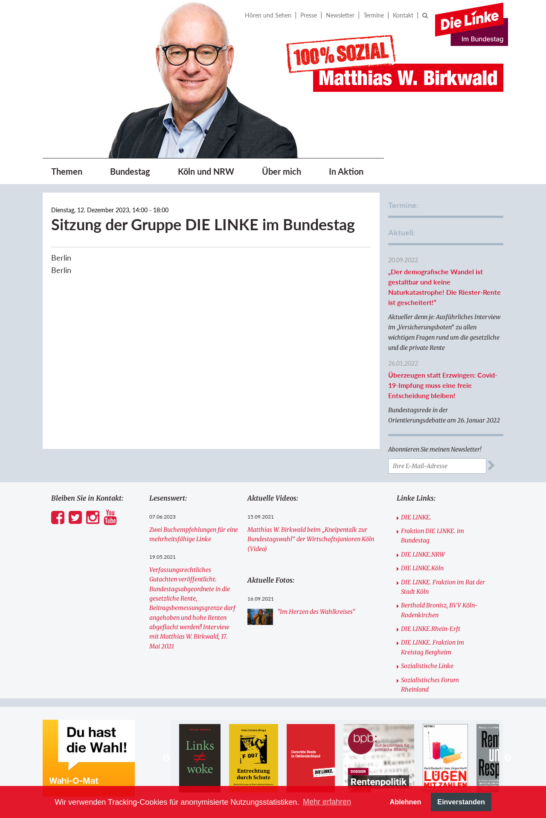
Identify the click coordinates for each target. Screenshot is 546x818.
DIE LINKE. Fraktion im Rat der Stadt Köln (443, 586)
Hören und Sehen (268, 15)
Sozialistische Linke (427, 666)
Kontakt (403, 15)
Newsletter (340, 15)
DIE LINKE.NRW (423, 554)
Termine (373, 15)
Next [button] (507, 758)
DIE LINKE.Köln (422, 568)
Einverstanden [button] (461, 802)
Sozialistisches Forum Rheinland (430, 684)
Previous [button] (166, 758)
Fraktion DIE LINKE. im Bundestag (432, 535)
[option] (201, 758)
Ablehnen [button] (405, 802)
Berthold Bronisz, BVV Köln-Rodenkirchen (439, 610)
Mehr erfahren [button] (327, 801)
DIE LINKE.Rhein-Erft (430, 629)
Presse (308, 15)
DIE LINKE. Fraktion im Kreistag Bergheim (432, 647)
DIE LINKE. (416, 517)
